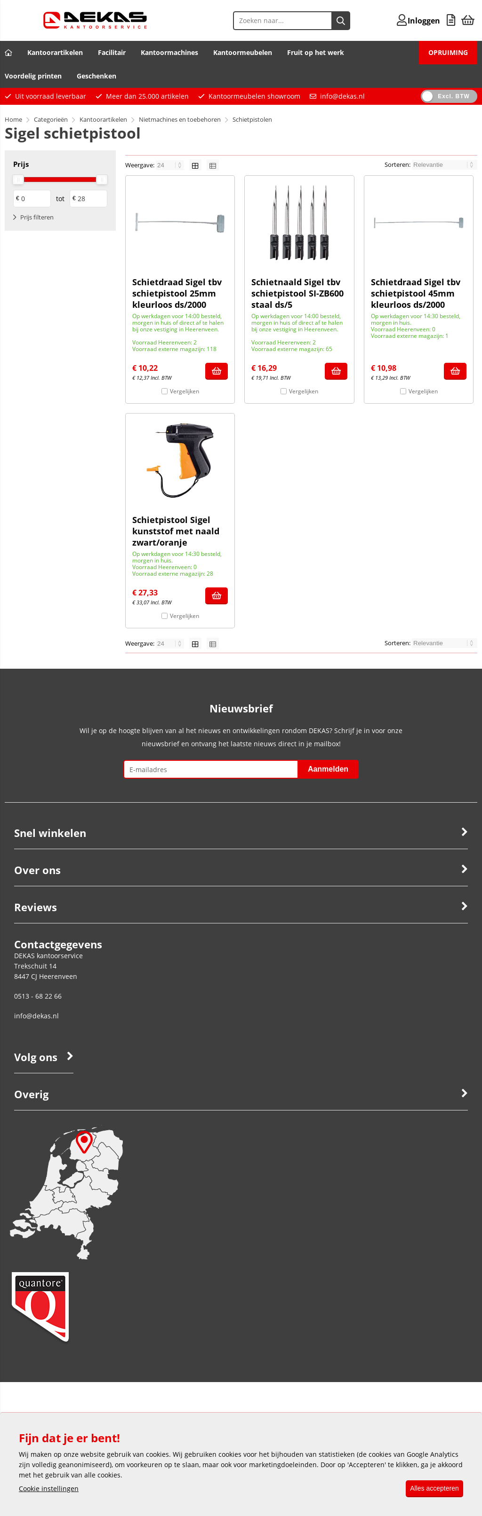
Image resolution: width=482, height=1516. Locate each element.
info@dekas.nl (342, 96)
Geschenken (96, 75)
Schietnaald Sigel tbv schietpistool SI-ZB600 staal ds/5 (297, 293)
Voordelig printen (33, 75)
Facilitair (112, 52)
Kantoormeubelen (242, 52)
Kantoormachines (169, 52)
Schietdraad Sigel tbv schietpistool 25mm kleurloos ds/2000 (177, 293)
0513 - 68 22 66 (38, 996)
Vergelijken (184, 391)
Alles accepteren (431, 1489)
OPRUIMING (448, 52)
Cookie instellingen (49, 1489)
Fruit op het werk (315, 52)
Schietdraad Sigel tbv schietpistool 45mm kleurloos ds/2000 (415, 293)
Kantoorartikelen (55, 52)
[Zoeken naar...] (323, 20)
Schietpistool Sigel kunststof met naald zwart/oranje (175, 531)
